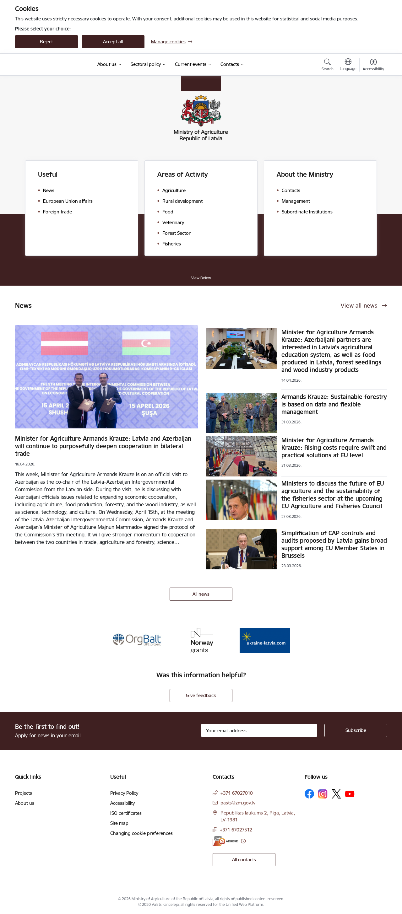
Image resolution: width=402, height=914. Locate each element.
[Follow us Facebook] (309, 793)
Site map (119, 823)
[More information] (243, 841)
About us (24, 803)
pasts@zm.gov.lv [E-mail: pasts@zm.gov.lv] (237, 803)
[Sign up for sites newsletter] (355, 730)
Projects (23, 793)
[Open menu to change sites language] (348, 65)
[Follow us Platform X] (336, 793)
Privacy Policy (124, 793)
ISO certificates (126, 813)
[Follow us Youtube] (350, 793)
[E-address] (225, 841)
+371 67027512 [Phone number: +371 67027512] (236, 830)
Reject (46, 42)
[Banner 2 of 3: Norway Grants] (201, 640)
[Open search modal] (327, 65)
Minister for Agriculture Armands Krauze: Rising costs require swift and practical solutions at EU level (334, 447)
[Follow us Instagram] (323, 793)
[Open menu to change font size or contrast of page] (373, 65)
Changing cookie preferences (141, 833)
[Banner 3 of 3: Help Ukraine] (265, 640)
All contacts (244, 860)
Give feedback (201, 695)
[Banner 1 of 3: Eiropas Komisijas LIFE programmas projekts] (137, 640)
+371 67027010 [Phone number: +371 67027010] (236, 793)
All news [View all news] (201, 594)
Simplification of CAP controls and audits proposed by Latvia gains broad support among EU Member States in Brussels (334, 544)
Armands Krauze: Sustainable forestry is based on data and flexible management (334, 404)
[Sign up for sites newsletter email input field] (259, 730)
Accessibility (122, 803)
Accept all (113, 42)
